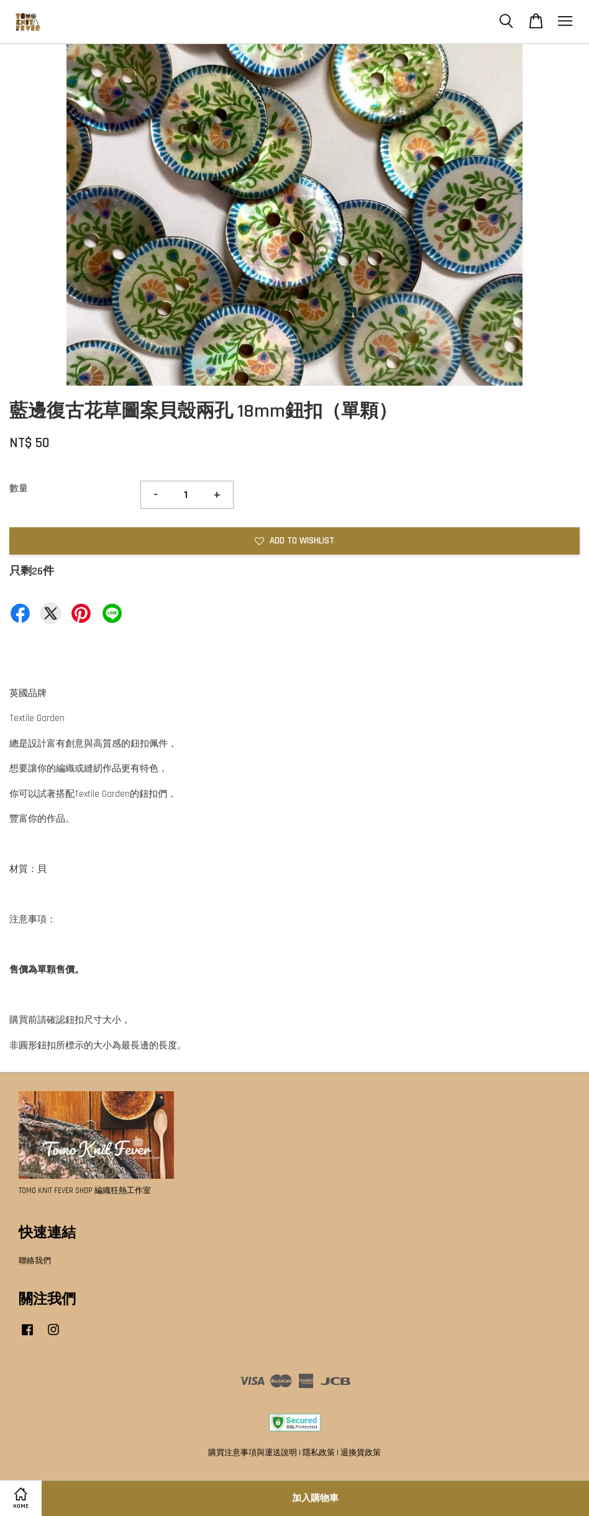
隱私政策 (319, 1453)
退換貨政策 (360, 1453)
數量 (18, 488)
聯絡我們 (35, 1261)
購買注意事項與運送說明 (252, 1453)
